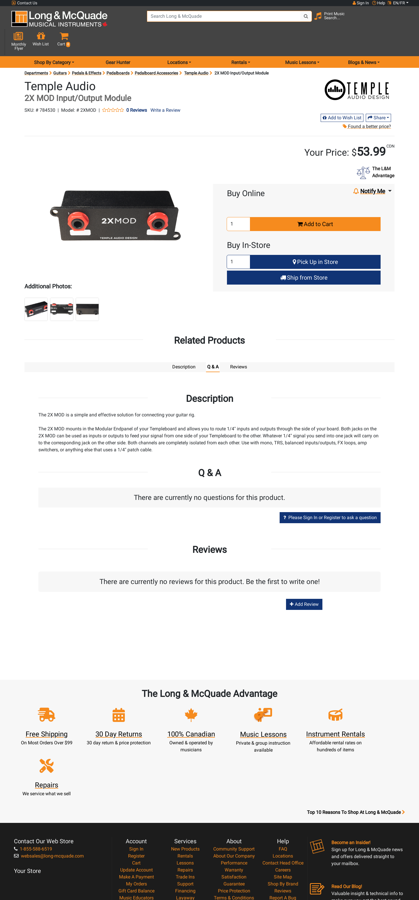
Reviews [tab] (238, 346)
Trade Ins (185, 812)
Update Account (136, 805)
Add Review (304, 583)
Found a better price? (366, 106)
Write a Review (165, 89)
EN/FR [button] (396, 3)
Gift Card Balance (136, 826)
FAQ (283, 784)
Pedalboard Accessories (156, 52)
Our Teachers (234, 854)
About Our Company (234, 791)
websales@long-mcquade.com (49, 791)
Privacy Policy (234, 840)
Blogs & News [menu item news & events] (362, 42)
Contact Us (24, 3)
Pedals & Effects (86, 52)
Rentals (185, 791)
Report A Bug (282, 833)
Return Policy (234, 847)
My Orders (136, 819)
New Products (185, 784)
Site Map (283, 812)
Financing (185, 826)
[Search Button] (300, 20)
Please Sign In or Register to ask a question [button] (330, 496)
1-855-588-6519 (33, 784)
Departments (36, 52)
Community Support (234, 784)
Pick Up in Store (315, 241)
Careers (283, 805)
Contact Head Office (282, 798)
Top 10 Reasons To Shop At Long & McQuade (356, 747)
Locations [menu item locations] (177, 42)
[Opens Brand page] (357, 69)
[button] (404, 21)
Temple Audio (196, 52)
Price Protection (234, 826)
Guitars (60, 52)
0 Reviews (136, 89)
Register (136, 791)
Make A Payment (136, 812)
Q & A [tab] (213, 346)
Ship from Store (304, 256)
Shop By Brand (283, 819)
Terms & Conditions (234, 833)
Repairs (185, 805)
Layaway (185, 833)
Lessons (185, 798)
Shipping (185, 840)
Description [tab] (184, 346)
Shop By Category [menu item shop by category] (52, 42)
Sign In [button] (360, 3)
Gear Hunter (118, 42)
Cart (136, 798)
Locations (283, 791)
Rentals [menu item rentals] (239, 42)
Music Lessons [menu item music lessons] (300, 42)
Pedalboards (117, 52)
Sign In (136, 784)
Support (185, 819)
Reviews (282, 826)
